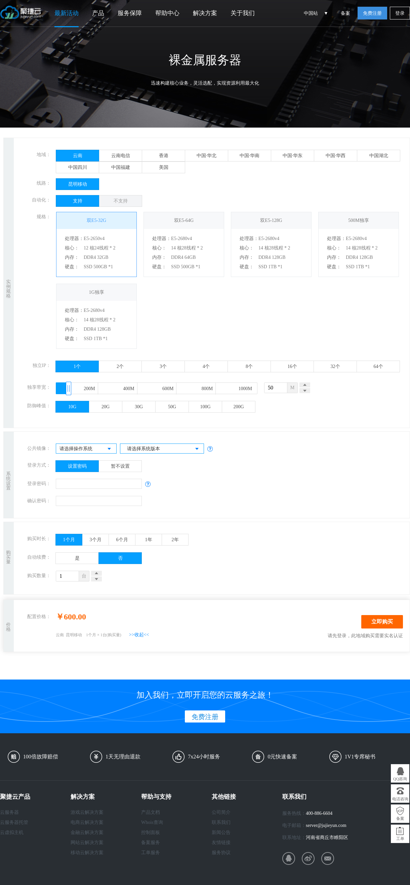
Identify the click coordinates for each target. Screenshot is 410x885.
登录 (400, 13)
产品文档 (150, 812)
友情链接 (221, 842)
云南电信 (120, 155)
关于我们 (243, 13)
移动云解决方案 (87, 852)
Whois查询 (152, 822)
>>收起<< (139, 634)
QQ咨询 (400, 779)
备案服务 (150, 842)
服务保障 (130, 13)
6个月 (122, 539)
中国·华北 (207, 155)
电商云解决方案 (87, 822)
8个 (249, 366)
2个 (120, 366)
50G (172, 406)
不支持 (121, 200)
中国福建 (120, 167)
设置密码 (77, 466)
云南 (77, 155)
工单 (400, 838)
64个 (378, 366)
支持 (77, 200)
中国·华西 (336, 155)
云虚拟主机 (12, 832)
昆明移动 (77, 184)
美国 (163, 167)
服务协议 (221, 852)
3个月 (95, 539)
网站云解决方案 (87, 842)
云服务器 (9, 812)
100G (205, 406)
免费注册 (372, 13)
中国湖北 (378, 155)
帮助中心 (167, 13)
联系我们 (221, 822)
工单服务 (150, 852)
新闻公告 (221, 832)
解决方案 (205, 13)
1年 (148, 539)
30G (139, 406)
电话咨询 (400, 799)
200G (238, 406)
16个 (292, 366)
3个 (163, 366)
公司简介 (221, 812)
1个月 (69, 539)
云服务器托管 (14, 822)
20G (105, 406)
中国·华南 (250, 155)
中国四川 (77, 167)
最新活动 (66, 13)
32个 (335, 366)
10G (72, 406)
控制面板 (150, 832)
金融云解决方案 (87, 832)
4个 (206, 366)
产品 (98, 13)
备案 (345, 13)
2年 (175, 539)
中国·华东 (293, 155)
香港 (163, 155)
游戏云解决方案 (87, 812)
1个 (77, 366)
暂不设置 (120, 466)
